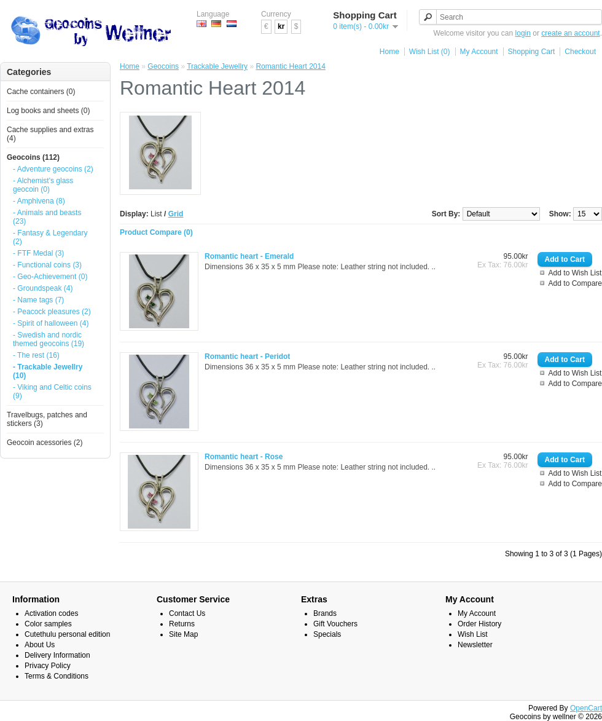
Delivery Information (57, 655)
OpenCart (586, 708)
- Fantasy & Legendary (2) (50, 237)
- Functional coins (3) (47, 265)
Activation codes (51, 613)
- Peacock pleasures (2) (52, 311)
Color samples (48, 624)
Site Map (183, 634)
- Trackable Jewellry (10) (47, 371)
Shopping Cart (531, 51)
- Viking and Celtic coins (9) (52, 391)
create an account (570, 33)
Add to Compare (575, 283)
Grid (176, 214)
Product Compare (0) (156, 232)
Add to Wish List (575, 273)
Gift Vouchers (335, 624)
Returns (182, 624)
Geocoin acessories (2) (44, 442)
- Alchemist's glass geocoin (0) (43, 185)
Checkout (580, 51)
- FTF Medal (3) (38, 253)
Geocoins (163, 66)
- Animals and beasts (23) (47, 217)
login (523, 33)
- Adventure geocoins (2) (53, 169)
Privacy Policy (48, 665)
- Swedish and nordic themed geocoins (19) (48, 339)
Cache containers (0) (41, 91)
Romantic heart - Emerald (249, 256)
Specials (327, 634)
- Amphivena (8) (39, 201)
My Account (479, 51)
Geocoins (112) (33, 157)
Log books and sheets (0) (48, 110)
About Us (40, 644)
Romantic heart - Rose (244, 456)
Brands (325, 613)
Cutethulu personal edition (67, 634)
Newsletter (475, 644)
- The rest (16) (36, 355)
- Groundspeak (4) (42, 288)
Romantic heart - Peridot (247, 356)
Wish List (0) (429, 51)
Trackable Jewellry (217, 66)
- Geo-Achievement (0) (50, 276)
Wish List (473, 634)
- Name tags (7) (38, 300)
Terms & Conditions (56, 676)
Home (389, 51)
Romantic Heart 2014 (290, 66)
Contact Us (187, 613)
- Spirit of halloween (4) (50, 323)
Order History (479, 624)
